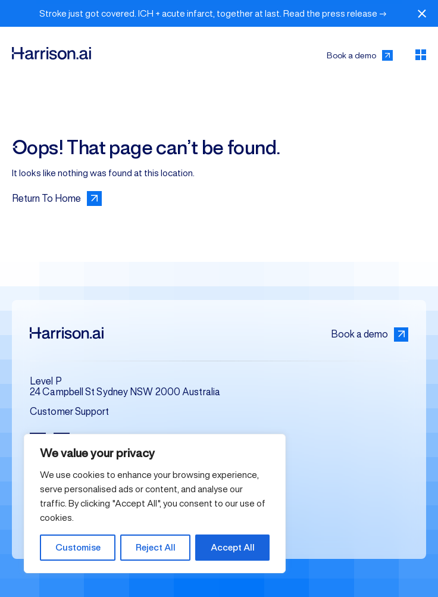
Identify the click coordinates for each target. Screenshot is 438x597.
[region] (155, 503)
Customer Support (70, 411)
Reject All (156, 547)
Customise (78, 547)
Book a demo (369, 334)
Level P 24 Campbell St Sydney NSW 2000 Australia (125, 386)
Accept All (233, 547)
